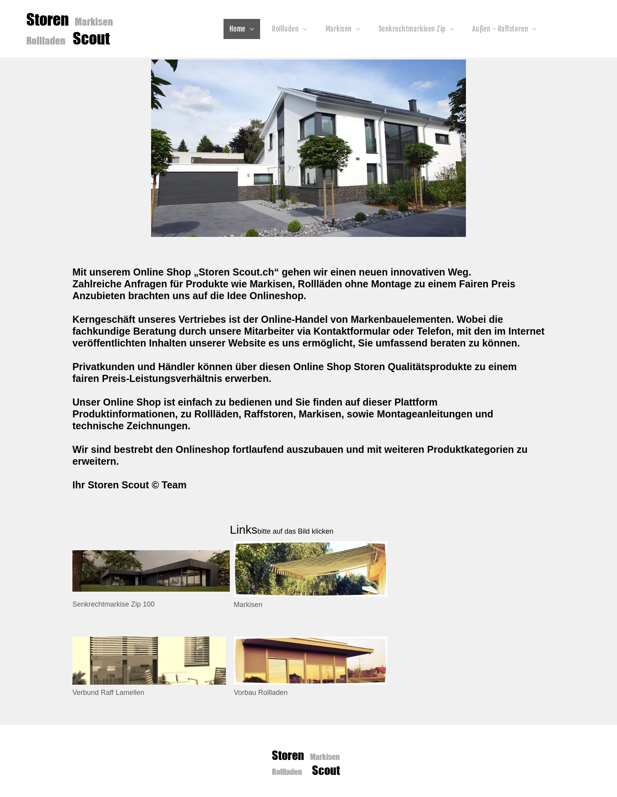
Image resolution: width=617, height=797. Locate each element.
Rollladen (45, 40)
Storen (49, 19)
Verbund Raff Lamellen (108, 692)
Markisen (94, 21)
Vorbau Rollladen (261, 692)
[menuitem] (245, 29)
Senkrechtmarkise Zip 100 (113, 604)
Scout (91, 38)
